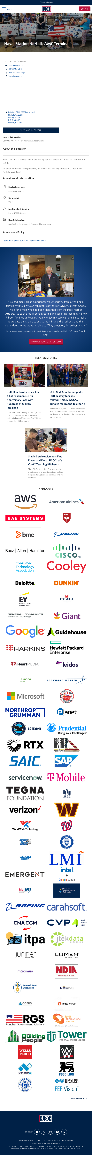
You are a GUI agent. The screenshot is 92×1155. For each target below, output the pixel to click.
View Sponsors (79, 1098)
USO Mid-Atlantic (46, 2)
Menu (7, 9)
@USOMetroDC (13, 69)
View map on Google (30, 130)
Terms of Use (51, 1140)
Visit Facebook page (15, 72)
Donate (84, 9)
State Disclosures (66, 1140)
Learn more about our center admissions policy (25, 240)
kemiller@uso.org (14, 65)
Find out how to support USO (46, 341)
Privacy (40, 1140)
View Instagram (13, 76)
